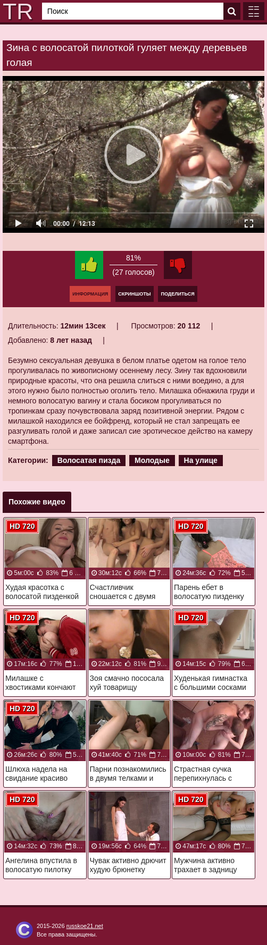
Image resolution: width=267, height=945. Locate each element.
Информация (90, 294)
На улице (201, 460)
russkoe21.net (84, 926)
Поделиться (177, 294)
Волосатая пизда (89, 460)
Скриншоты (134, 294)
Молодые (152, 460)
